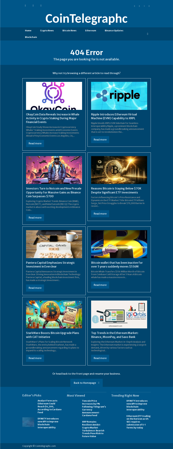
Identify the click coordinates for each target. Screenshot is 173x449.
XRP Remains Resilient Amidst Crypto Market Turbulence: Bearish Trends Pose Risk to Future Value (93, 429)
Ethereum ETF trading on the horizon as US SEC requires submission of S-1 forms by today (138, 422)
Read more (35, 143)
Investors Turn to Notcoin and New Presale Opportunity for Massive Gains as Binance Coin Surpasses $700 (53, 192)
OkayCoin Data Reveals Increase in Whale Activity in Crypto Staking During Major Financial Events (52, 118)
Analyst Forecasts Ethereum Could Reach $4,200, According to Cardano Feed (49, 406)
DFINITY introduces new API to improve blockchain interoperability (48, 423)
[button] (148, 34)
